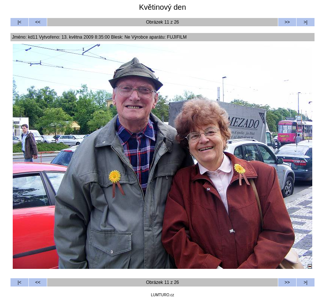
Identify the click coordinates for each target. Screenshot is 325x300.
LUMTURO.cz (162, 295)
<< (37, 22)
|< (19, 22)
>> (287, 22)
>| (305, 22)
